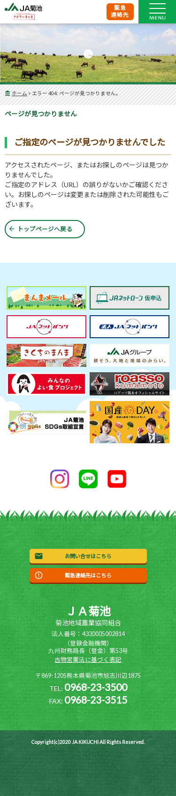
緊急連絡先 (120, 11)
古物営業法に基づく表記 (88, 659)
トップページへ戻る (44, 229)
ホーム (19, 93)
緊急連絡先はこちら (88, 575)
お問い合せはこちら (88, 556)
